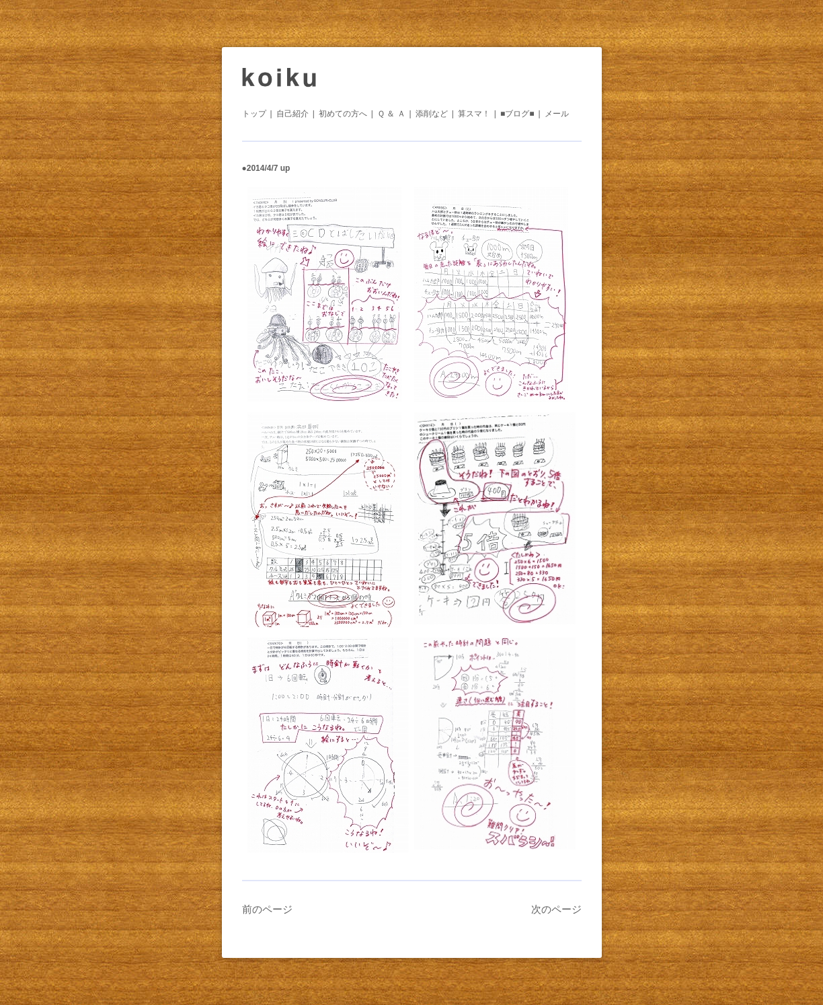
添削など (432, 113)
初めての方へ (343, 113)
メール (557, 113)
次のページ (556, 909)
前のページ (267, 909)
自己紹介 (292, 113)
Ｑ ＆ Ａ (391, 113)
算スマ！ (474, 113)
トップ (254, 113)
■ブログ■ (517, 113)
